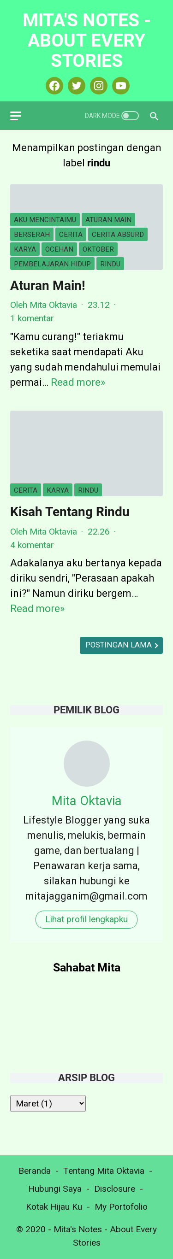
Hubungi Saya (55, 1188)
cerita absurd (118, 234)
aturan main (108, 220)
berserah (32, 234)
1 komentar (32, 318)
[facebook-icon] (53, 86)
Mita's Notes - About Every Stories (87, 40)
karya (25, 249)
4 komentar (32, 545)
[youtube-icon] (120, 86)
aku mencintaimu (45, 220)
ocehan (59, 249)
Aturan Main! (47, 285)
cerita (71, 234)
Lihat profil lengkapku (86, 919)
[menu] (21, 116)
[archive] (48, 1103)
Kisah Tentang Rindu (70, 511)
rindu (110, 264)
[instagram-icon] (97, 86)
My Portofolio (121, 1206)
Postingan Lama (119, 645)
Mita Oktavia (87, 800)
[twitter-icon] (75, 86)
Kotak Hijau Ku (54, 1206)
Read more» (78, 382)
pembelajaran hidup (52, 264)
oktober (98, 249)
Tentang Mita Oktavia (103, 1170)
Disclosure (114, 1188)
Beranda (34, 1170)
